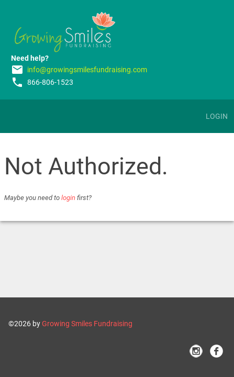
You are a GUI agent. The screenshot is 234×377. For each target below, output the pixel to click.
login (68, 198)
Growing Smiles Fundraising (87, 323)
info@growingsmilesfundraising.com (87, 69)
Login (216, 116)
